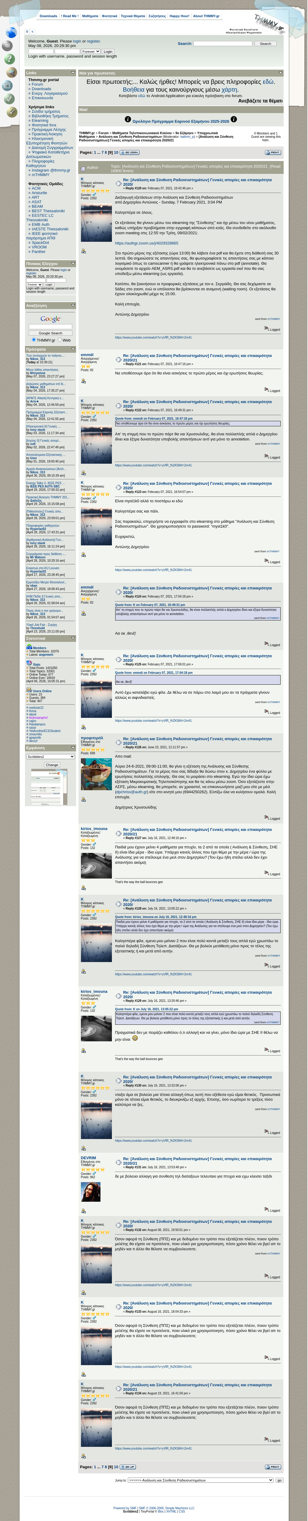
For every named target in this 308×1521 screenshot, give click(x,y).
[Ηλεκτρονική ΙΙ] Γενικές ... (43, 426)
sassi (32, 727)
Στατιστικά (35, 638)
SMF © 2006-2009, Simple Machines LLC (167, 1508)
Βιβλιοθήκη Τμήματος (50, 116)
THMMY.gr (87, 133)
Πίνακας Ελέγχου (42, 263)
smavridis (35, 734)
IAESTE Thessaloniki (50, 229)
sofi (32, 444)
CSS (182, 1511)
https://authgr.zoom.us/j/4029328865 (146, 243)
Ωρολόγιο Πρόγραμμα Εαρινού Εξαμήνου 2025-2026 (181, 121)
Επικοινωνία (42, 98)
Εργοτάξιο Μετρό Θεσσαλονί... (46, 582)
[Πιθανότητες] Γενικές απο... (44, 511)
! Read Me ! (70, 16)
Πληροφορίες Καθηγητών (40, 163)
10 (116, 152)
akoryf (33, 741)
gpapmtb (35, 737)
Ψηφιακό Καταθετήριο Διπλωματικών (47, 154)
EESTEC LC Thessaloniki (40, 217)
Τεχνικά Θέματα (133, 16)
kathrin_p (187, 136)
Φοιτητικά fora (44, 125)
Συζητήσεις (157, 16)
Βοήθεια (134, 89)
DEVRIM (88, 1158)
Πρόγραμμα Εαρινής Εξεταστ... (46, 412)
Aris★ (34, 401)
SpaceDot (40, 242)
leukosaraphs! (38, 717)
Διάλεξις (36, 500)
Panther (39, 251)
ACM (36, 188)
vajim (32, 721)
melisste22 (36, 707)
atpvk (32, 714)
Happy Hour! (179, 16)
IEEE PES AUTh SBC (45, 486)
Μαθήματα (90, 16)
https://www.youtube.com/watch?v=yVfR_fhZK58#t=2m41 (153, 337)
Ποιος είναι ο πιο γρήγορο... (44, 610)
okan (33, 585)
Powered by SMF (125, 1508)
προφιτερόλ (92, 738)
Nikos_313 (37, 359)
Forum (37, 84)
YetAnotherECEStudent (44, 731)
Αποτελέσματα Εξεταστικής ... (46, 454)
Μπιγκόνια (37, 373)
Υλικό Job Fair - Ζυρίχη (41, 624)
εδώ (268, 81)
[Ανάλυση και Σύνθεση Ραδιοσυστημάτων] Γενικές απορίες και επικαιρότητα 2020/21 (156, 138)
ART (35, 197)
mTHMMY (41, 174)
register (93, 41)
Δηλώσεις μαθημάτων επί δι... (46, 384)
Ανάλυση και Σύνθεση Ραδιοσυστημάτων (130, 136)
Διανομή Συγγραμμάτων (52, 147)
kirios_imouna (94, 828)
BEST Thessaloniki (48, 211)
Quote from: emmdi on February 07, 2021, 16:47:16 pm (153, 418)
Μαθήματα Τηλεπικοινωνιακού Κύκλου (142, 133)
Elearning (40, 120)
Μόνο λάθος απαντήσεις (42, 369)
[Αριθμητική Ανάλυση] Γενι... (44, 539)
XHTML (171, 1511)
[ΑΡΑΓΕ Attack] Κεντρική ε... (44, 398)
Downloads (48, 16)
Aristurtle (39, 193)
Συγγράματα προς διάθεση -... (46, 554)
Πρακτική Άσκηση (47, 134)
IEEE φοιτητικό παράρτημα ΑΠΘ (42, 235)
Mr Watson (37, 557)
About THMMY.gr (206, 16)
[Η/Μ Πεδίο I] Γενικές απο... (44, 596)
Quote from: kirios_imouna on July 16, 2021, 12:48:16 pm (155, 917)
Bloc (161, 1511)
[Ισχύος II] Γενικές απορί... (43, 440)
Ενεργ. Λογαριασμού (50, 93)
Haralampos (37, 724)
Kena (32, 711)
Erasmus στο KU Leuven (42, 568)
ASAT (37, 202)
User (33, 458)
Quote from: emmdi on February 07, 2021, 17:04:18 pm (153, 672)
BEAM (37, 206)
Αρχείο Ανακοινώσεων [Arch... (46, 469)
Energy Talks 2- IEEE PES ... (45, 483)
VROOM (39, 247)
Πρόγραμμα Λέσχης (49, 129)
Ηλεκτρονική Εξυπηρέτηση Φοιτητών (46, 140)
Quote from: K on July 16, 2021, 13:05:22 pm (146, 1009)
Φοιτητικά (109, 16)
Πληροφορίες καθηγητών (42, 525)
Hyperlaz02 (38, 529)
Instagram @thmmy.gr (51, 170)
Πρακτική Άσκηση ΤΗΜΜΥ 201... (48, 497)
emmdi (87, 354)
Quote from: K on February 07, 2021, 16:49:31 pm (150, 605)
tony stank (37, 429)
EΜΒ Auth (41, 224)
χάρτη (229, 89)
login (77, 41)
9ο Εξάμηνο (184, 133)
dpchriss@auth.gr (131, 792)
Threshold (37, 628)
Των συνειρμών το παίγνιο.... (45, 355)
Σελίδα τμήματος (46, 111)
